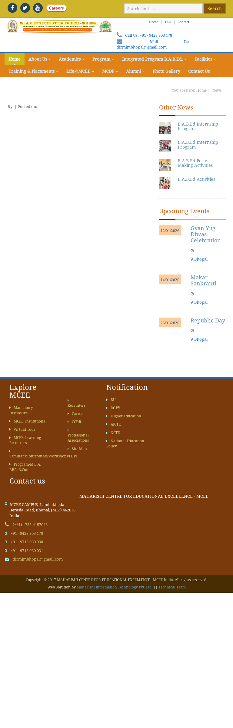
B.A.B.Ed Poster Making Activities (195, 163)
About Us (39, 59)
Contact (183, 22)
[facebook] (12, 8)
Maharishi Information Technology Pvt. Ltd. (114, 587)
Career (75, 414)
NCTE (113, 433)
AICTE (113, 424)
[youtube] (38, 8)
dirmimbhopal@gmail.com (142, 47)
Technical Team (172, 587)
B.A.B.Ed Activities (196, 179)
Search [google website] (215, 8)
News (216, 90)
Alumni (135, 71)
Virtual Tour (22, 429)
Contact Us (199, 71)
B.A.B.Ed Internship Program (198, 126)
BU (111, 400)
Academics (72, 59)
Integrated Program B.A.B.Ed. (154, 59)
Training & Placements (33, 71)
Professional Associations (78, 435)
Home (153, 22)
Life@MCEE (80, 71)
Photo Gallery (166, 71)
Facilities (205, 59)
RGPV (113, 408)
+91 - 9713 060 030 (27, 542)
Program (103, 59)
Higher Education (123, 416)
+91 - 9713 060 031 (27, 550)
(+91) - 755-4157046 (30, 524)
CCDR (74, 422)
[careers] (50, 8)
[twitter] (25, 8)
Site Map (77, 449)
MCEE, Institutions (27, 421)
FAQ (168, 22)
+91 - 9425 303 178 (156, 35)
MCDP (110, 71)
